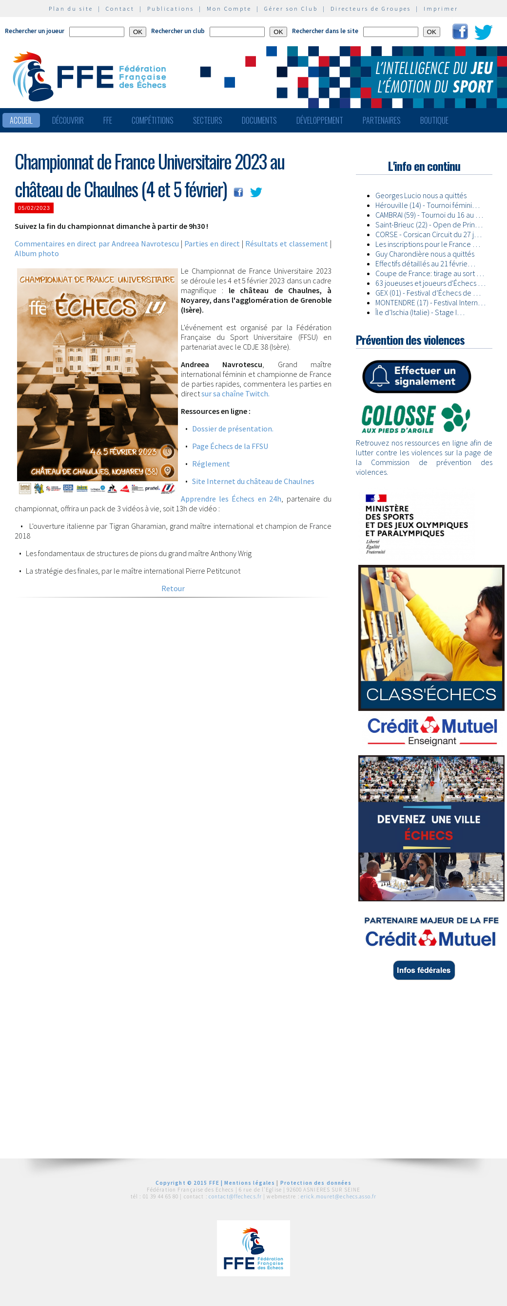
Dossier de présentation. (232, 428)
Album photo (37, 253)
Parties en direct (212, 243)
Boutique (434, 120)
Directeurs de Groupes (371, 8)
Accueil (21, 120)
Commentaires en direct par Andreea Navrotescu (97, 243)
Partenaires (382, 120)
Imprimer (441, 8)
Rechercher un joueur (34, 31)
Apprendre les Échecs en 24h (231, 499)
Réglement (211, 463)
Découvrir (68, 120)
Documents (259, 120)
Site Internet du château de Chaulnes (253, 481)
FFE (107, 120)
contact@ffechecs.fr (235, 1196)
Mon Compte (229, 8)
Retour (173, 588)
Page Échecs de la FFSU (230, 446)
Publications (170, 8)
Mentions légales (249, 1182)
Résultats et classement (286, 243)
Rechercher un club (178, 31)
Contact (120, 8)
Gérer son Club (291, 8)
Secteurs (207, 120)
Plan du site (71, 8)
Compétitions (153, 120)
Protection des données (316, 1182)
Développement (319, 120)
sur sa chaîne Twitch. (235, 393)
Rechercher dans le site (325, 31)
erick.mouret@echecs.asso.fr (338, 1196)
